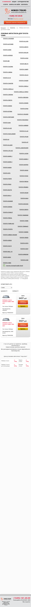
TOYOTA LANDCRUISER (22, 148)
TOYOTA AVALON (23, 52)
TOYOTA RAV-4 (7, 195)
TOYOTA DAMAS (7, 106)
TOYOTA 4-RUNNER (8, 38)
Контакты (24, 4)
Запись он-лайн (14, 4)
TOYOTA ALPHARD (8, 44)
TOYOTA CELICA (24, 75)
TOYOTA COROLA (23, 86)
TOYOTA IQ (6, 139)
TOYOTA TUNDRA (23, 232)
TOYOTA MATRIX (23, 164)
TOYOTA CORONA (8, 94)
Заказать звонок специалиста (15, 22)
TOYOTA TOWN (24, 221)
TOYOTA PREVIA (23, 181)
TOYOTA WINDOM (23, 254)
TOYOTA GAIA (7, 122)
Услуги (5, 4)
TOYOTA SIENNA (7, 207)
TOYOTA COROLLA (8, 89)
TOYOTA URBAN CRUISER (10, 235)
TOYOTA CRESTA (7, 100)
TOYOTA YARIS (7, 263)
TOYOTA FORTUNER (8, 117)
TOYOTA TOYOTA (7, 229)
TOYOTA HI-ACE (7, 128)
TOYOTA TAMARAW (23, 215)
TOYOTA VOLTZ (7, 246)
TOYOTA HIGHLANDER (9, 134)
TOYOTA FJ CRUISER (22, 114)
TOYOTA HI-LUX (24, 131)
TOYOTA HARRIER (23, 125)
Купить (23, 306)
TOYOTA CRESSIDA (23, 97)
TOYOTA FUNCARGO (22, 120)
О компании (6, 1)
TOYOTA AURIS (7, 50)
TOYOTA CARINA (7, 72)
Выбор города (18, 19)
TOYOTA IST (25, 142)
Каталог (3, 28)
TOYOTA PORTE (7, 178)
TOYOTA (12, 28)
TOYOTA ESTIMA (7, 111)
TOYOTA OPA (6, 173)
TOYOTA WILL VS (7, 251)
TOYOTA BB (6, 61)
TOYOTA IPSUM (24, 136)
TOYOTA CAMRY (23, 69)
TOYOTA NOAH (24, 170)
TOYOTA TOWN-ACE (8, 223)
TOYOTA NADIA (7, 167)
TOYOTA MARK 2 (7, 156)
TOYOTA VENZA (24, 237)
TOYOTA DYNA (24, 108)
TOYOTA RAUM (24, 193)
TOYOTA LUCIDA (23, 153)
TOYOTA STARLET (8, 212)
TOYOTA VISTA (24, 243)
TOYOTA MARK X (7, 162)
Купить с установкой (23, 302)
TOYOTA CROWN (23, 103)
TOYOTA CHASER (23, 80)
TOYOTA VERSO (7, 240)
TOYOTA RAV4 (24, 198)
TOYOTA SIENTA (23, 209)
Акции (14, 1)
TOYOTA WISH (7, 257)
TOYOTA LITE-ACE (8, 150)
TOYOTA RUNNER (8, 201)
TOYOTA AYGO (24, 58)
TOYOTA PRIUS (7, 184)
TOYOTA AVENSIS (8, 55)
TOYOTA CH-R (7, 78)
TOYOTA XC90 (24, 260)
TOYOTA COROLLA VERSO (21, 92)
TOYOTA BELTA (24, 64)
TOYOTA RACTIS (7, 190)
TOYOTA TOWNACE (23, 226)
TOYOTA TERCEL (7, 218)
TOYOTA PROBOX (23, 187)
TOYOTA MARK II (23, 159)
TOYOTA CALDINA (8, 66)
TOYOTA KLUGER (7, 145)
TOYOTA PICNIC (24, 176)
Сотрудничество (23, 1)
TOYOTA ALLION (23, 41)
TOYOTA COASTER (8, 83)
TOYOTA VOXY (24, 249)
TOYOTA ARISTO (23, 47)
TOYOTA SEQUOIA (23, 204)
